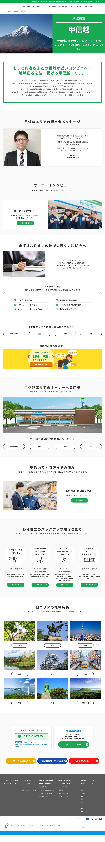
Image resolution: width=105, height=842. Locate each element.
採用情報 (52, 1)
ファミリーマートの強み (75, 6)
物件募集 (44, 1)
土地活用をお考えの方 (63, 796)
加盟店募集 (35, 1)
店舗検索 (70, 1)
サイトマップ (84, 1)
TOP (24, 6)
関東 (82, 790)
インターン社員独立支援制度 (46, 790)
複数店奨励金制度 (43, 796)
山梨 (39, 334)
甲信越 (82, 793)
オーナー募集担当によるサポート (66, 784)
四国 (82, 808)
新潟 (90, 334)
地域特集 (86, 6)
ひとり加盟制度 (43, 787)
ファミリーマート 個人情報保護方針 (17, 825)
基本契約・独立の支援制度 (59, 6)
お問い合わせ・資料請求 (51, 760)
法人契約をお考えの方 (63, 793)
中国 (82, 805)
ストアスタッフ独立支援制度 (46, 793)
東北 (82, 787)
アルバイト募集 (61, 1)
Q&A (91, 6)
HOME (4, 11)
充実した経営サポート (63, 787)
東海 (82, 799)
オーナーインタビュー (27, 787)
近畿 (82, 802)
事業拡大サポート (62, 790)
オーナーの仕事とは (27, 784)
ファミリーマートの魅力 (33, 6)
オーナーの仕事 (46, 6)
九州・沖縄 (84, 812)
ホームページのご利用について (48, 825)
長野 (65, 334)
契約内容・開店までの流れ (45, 784)
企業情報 (10, 11)
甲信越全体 (14, 334)
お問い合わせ (76, 1)
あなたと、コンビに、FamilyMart (9, 6)
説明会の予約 (82, 760)
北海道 (82, 784)
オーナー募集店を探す (19, 760)
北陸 (82, 796)
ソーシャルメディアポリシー (33, 825)
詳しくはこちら (73, 744)
